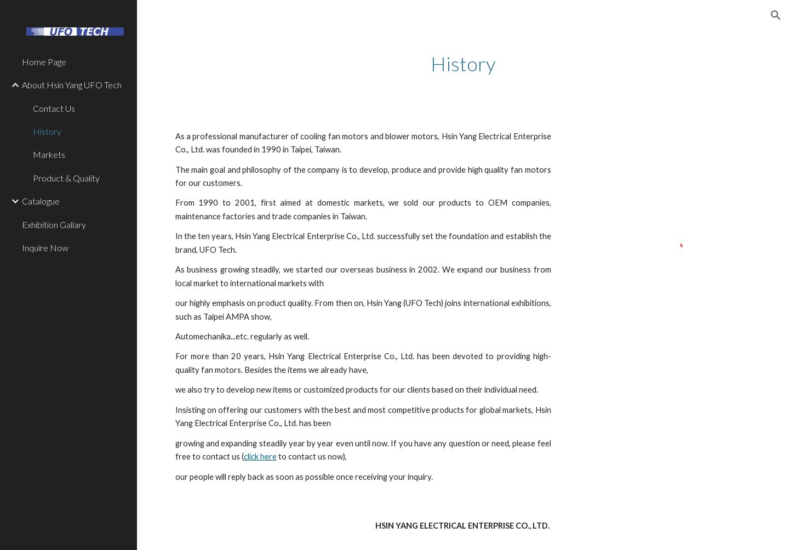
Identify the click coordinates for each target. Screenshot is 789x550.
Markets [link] (49, 154)
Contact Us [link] (54, 108)
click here (260, 456)
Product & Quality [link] (66, 178)
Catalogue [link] (41, 201)
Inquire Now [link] (45, 247)
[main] (463, 64)
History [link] (47, 131)
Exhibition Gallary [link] (54, 224)
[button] (776, 15)
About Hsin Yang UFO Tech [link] (72, 85)
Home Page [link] (44, 61)
